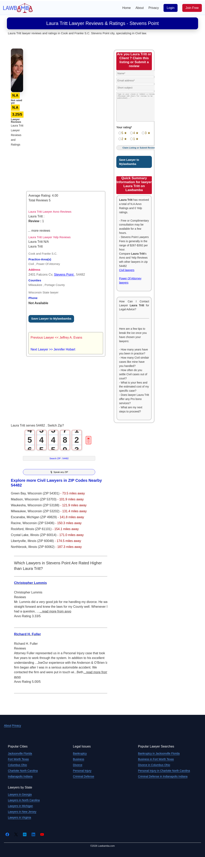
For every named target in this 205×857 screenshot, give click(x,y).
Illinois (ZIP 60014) (43, 535)
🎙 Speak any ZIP (59, 472)
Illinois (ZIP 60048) (41, 541)
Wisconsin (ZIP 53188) (43, 505)
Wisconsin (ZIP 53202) (43, 511)
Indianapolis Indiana (20, 776)
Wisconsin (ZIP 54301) (43, 493)
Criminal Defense (83, 776)
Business (78, 759)
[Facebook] (7, 834)
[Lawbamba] (18, 7)
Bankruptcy (80, 753)
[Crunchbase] (24, 834)
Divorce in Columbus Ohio (154, 765)
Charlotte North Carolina (23, 770)
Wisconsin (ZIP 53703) (40, 499)
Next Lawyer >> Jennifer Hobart (53, 349)
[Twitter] (16, 834)
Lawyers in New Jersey (22, 811)
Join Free (192, 8)
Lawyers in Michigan (20, 805)
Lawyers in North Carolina (24, 800)
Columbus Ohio (17, 765)
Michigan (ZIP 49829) (42, 517)
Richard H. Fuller (27, 634)
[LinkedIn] (33, 834)
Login (170, 8)
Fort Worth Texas (18, 759)
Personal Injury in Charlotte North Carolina (164, 770)
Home (126, 8)
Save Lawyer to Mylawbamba (51, 318)
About (139, 8)
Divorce (77, 765)
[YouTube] (42, 834)
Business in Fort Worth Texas (156, 759)
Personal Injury (82, 770)
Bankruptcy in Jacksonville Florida (159, 753)
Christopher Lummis (30, 583)
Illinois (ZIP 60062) (41, 546)
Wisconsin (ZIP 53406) (39, 523)
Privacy (154, 8)
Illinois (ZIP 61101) (39, 529)
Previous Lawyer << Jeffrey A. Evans (56, 337)
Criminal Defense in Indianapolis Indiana (163, 776)
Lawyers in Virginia (19, 817)
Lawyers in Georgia (20, 794)
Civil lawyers (126, 270)
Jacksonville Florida (20, 753)
